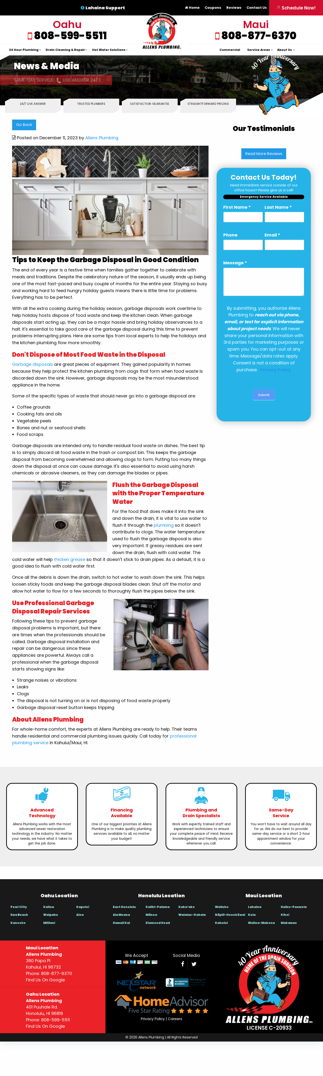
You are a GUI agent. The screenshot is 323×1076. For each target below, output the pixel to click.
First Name (237, 207)
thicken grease (69, 559)
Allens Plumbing (101, 138)
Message (235, 263)
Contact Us (257, 7)
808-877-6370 (258, 36)
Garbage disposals (32, 364)
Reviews (233, 7)
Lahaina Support (105, 8)
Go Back (24, 124)
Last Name (278, 207)
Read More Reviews (263, 153)
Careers (175, 1018)
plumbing (164, 525)
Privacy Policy (153, 1018)
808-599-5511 (69, 36)
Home (192, 7)
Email (272, 235)
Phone (230, 235)
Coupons (213, 7)
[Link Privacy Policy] (275, 370)
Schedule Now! (296, 8)
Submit (264, 394)
